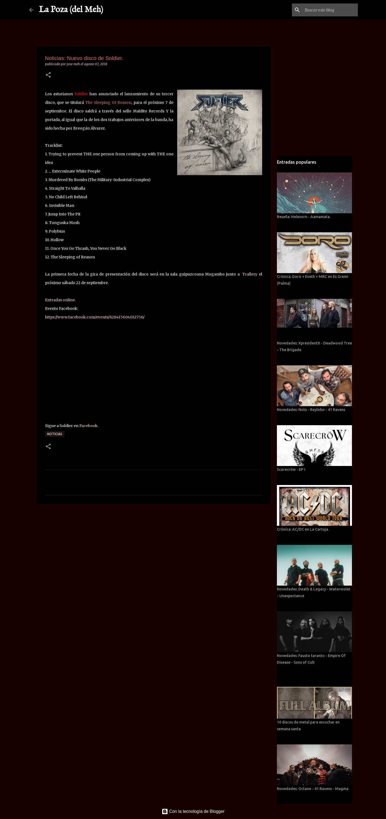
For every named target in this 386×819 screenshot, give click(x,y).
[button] (48, 75)
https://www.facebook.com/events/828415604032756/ (94, 317)
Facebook (88, 425)
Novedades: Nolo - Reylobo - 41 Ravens (311, 409)
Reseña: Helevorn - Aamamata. (304, 217)
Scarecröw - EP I (291, 469)
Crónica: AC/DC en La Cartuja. (303, 529)
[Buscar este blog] (330, 9)
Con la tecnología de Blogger (193, 811)
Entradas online (60, 300)
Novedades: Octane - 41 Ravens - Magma (312, 789)
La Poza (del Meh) (71, 9)
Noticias (54, 434)
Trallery (249, 274)
